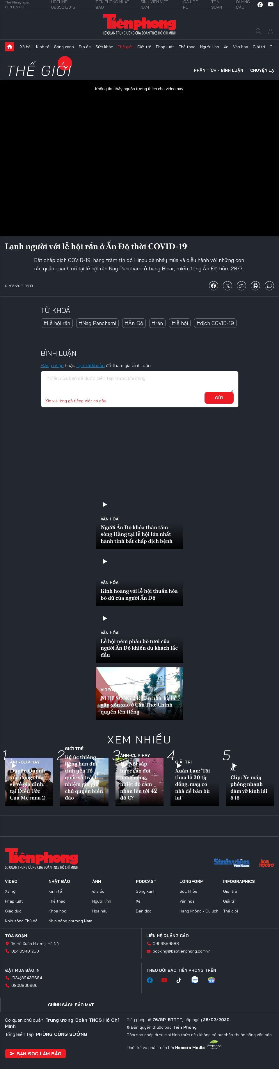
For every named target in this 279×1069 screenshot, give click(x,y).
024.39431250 (25, 951)
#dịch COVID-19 (215, 323)
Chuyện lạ (262, 70)
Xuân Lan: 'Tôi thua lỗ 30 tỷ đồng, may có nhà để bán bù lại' (192, 784)
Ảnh (96, 881)
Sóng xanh (64, 46)
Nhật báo (59, 881)
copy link (241, 286)
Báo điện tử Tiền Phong (139, 24)
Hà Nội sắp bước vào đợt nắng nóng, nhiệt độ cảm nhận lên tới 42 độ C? (138, 780)
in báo (255, 286)
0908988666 (24, 985)
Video (107, 689)
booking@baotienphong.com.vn (182, 951)
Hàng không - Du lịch (199, 911)
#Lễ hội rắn (56, 323)
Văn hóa (240, 46)
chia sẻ (213, 286)
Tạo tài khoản (91, 365)
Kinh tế (42, 46)
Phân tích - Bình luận (218, 70)
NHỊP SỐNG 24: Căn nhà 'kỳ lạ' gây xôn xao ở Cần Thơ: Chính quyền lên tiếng (138, 705)
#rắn (157, 323)
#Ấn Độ (134, 323)
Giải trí (259, 46)
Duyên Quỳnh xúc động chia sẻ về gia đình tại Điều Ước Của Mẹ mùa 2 (27, 784)
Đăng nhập (52, 365)
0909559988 (166, 943)
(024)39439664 (26, 977)
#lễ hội (180, 323)
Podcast (146, 881)
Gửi (219, 397)
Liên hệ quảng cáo (167, 935)
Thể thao (187, 46)
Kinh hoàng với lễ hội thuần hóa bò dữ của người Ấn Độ (139, 594)
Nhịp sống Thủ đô (21, 921)
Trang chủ (9, 46)
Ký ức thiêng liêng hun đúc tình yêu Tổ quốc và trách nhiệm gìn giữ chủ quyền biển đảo (84, 777)
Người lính (209, 46)
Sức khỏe (104, 46)
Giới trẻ (144, 46)
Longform (192, 881)
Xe (226, 46)
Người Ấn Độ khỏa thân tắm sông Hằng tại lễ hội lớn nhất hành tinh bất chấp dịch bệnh (137, 534)
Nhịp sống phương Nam (70, 921)
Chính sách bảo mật (71, 1004)
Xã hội (25, 46)
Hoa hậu (100, 911)
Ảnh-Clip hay (25, 762)
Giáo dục (13, 911)
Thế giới (125, 46)
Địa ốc (85, 46)
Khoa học (57, 911)
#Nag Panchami (97, 323)
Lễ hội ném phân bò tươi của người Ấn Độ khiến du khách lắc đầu (139, 648)
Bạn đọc (144, 911)
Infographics (239, 881)
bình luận (269, 286)
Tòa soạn (16, 935)
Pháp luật (165, 46)
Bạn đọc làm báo (35, 1054)
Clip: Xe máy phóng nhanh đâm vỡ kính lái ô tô (248, 787)
